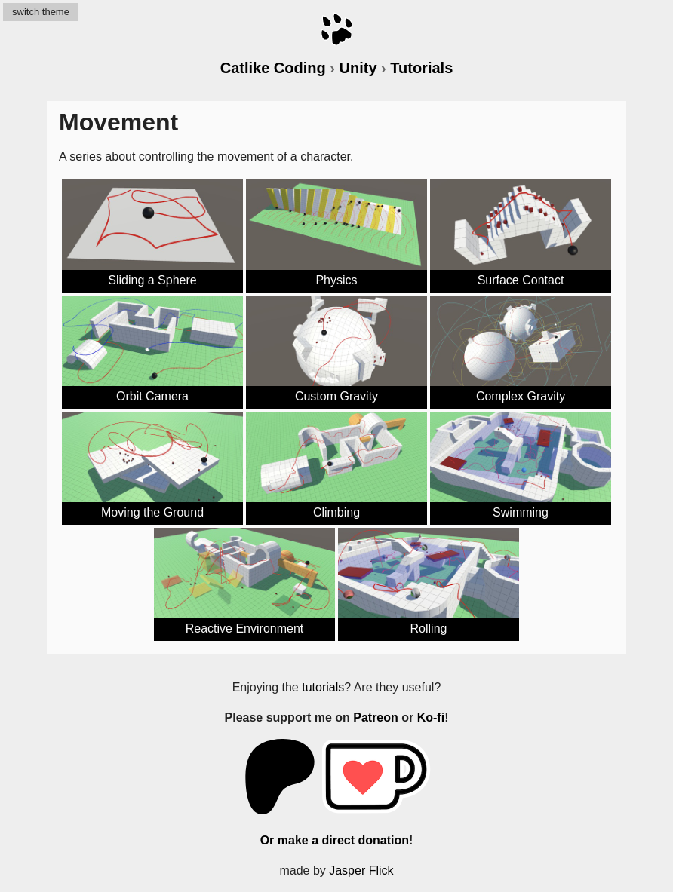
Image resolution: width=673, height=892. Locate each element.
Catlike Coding (273, 68)
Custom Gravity (336, 396)
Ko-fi (430, 717)
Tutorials (421, 68)
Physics (336, 280)
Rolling (428, 628)
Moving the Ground (152, 512)
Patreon (375, 717)
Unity (358, 68)
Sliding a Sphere (152, 280)
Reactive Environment (245, 628)
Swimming (521, 512)
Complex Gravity (520, 396)
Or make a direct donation (334, 840)
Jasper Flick (361, 870)
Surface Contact (521, 280)
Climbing (336, 512)
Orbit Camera (152, 396)
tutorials (323, 687)
